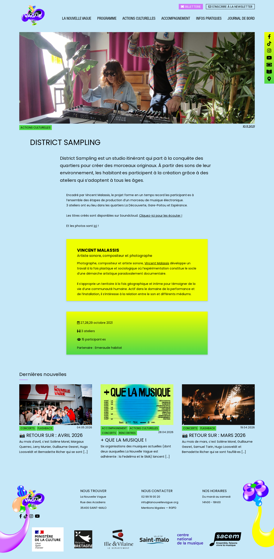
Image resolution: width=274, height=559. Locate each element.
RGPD (172, 508)
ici (95, 226)
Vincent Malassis (156, 263)
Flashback (45, 428)
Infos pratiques (209, 19)
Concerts (28, 428)
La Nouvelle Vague (76, 19)
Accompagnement (175, 19)
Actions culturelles (138, 19)
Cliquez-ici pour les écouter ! (160, 215)
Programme (106, 19)
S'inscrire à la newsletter (230, 6)
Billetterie (191, 6)
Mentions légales (153, 508)
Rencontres (127, 433)
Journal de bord (241, 19)
